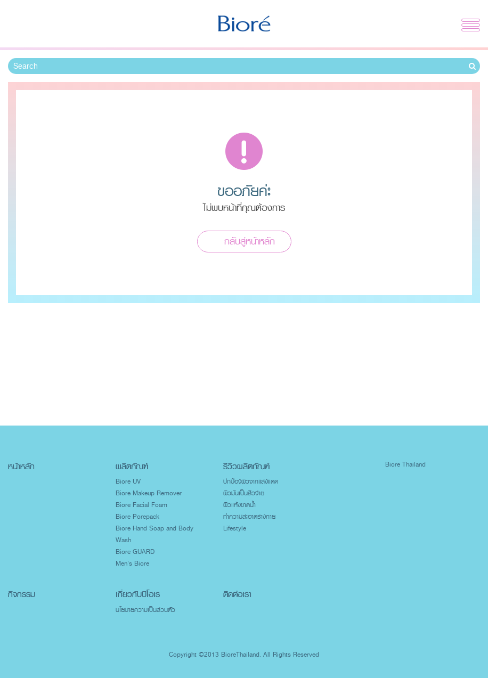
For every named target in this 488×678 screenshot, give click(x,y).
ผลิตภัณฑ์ (132, 466)
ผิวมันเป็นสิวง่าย (243, 493)
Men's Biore (132, 563)
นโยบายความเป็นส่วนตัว (145, 610)
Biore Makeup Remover (149, 493)
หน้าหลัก (21, 466)
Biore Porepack (137, 516)
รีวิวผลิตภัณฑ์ (246, 466)
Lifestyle (234, 528)
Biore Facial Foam (141, 505)
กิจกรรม (21, 594)
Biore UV (128, 481)
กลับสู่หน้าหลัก (249, 241)
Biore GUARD (135, 551)
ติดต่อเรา (237, 594)
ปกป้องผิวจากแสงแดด (250, 481)
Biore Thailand (405, 464)
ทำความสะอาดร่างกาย (249, 516)
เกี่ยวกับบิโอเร (138, 594)
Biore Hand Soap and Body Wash (154, 534)
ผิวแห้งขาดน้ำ (239, 505)
